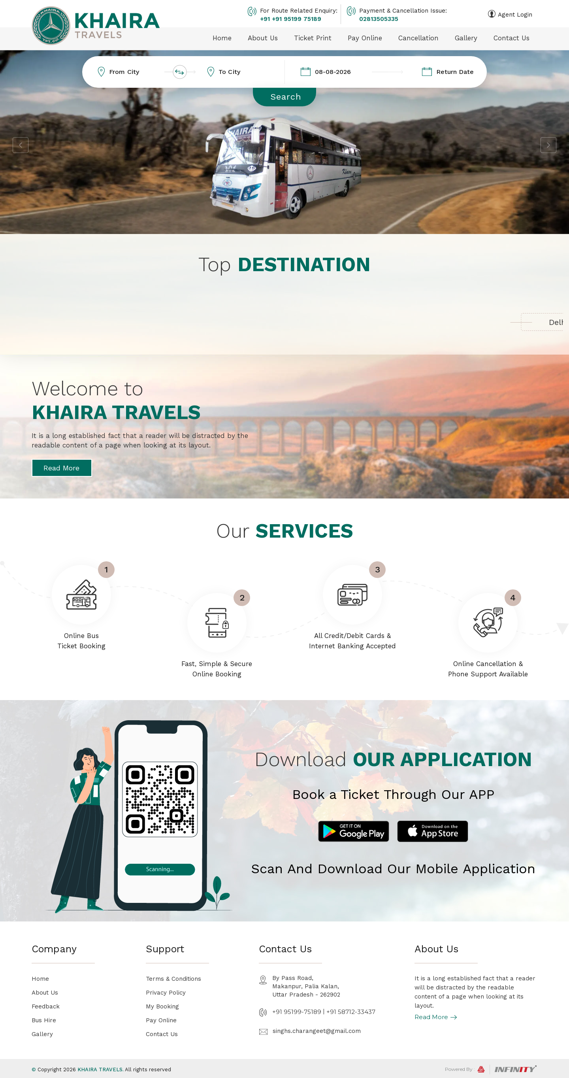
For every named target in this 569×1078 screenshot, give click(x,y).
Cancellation (418, 38)
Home (222, 38)
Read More (61, 468)
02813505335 (378, 19)
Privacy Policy (166, 992)
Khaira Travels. (100, 1069)
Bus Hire (44, 1020)
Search (285, 97)
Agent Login (515, 14)
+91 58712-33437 (350, 1012)
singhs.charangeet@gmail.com (317, 1031)
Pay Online (365, 38)
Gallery (466, 38)
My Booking (162, 1006)
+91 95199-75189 (296, 1012)
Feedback (46, 1006)
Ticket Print (313, 38)
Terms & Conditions (173, 978)
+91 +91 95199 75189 (290, 19)
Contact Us (511, 38)
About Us (263, 38)
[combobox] (144, 72)
